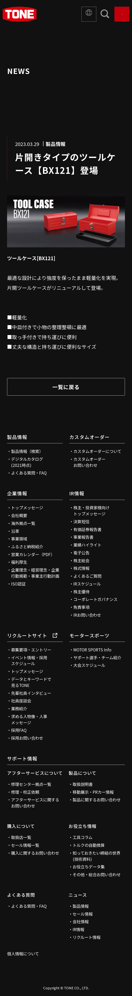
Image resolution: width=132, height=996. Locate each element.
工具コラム (82, 837)
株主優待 (81, 591)
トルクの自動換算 (89, 845)
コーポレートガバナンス (95, 599)
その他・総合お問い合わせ (97, 874)
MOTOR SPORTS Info (92, 650)
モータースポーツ (89, 635)
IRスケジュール (87, 584)
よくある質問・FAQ (29, 473)
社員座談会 (21, 701)
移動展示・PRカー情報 (93, 792)
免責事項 (81, 607)
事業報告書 (83, 537)
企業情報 (17, 493)
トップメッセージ (27, 507)
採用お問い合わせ (27, 738)
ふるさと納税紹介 (27, 546)
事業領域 (19, 539)
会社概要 (19, 515)
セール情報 (83, 914)
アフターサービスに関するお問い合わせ (35, 803)
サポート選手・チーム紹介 (97, 657)
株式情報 (81, 568)
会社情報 (81, 921)
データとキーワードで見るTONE (31, 682)
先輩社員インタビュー (31, 693)
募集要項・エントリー (31, 650)
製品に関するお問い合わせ (97, 799)
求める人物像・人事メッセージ (29, 719)
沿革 (15, 531)
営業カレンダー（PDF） (33, 554)
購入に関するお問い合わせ (35, 853)
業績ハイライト (87, 545)
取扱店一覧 (21, 837)
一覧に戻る (66, 387)
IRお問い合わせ (87, 615)
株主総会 (81, 560)
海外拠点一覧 (23, 523)
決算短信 (81, 521)
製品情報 (17, 436)
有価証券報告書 (87, 529)
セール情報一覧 (25, 845)
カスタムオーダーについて (97, 451)
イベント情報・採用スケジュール (29, 660)
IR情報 (76, 493)
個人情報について (23, 953)
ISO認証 (18, 584)
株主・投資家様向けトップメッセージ (91, 510)
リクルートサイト (32, 635)
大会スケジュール (89, 665)
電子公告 (81, 552)
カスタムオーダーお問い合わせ (89, 462)
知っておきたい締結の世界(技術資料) (96, 856)
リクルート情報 (86, 937)
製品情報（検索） (27, 451)
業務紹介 (19, 708)
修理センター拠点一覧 (31, 784)
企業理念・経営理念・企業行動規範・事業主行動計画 (35, 573)
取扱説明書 (83, 784)
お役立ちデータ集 (89, 867)
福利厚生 (19, 562)
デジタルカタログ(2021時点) (27, 462)
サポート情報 (22, 758)
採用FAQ (19, 730)
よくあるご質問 (87, 576)
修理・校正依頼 (25, 792)
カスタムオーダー (89, 436)
